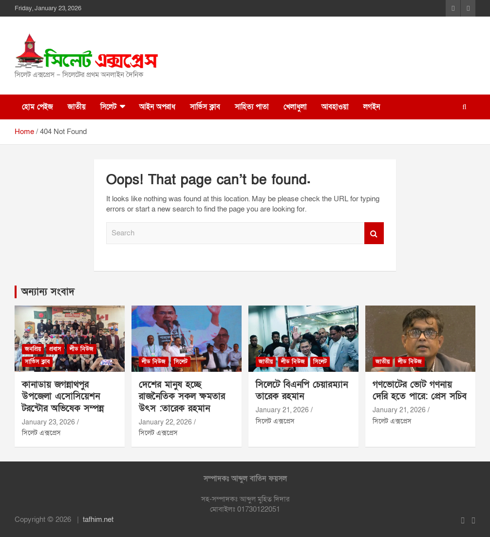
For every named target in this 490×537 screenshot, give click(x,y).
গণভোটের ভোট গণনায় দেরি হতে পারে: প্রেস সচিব (420, 391)
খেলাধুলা (295, 107)
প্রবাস (55, 349)
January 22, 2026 (165, 422)
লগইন (371, 107)
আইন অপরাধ (157, 107)
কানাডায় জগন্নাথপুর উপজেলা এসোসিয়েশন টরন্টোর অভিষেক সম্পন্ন (63, 397)
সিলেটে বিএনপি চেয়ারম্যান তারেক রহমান (302, 391)
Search (374, 233)
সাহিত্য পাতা (252, 107)
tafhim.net (98, 519)
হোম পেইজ (37, 107)
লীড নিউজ (82, 349)
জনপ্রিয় (33, 349)
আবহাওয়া (335, 107)
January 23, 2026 (48, 422)
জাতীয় (77, 107)
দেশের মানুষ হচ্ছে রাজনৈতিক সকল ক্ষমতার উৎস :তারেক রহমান (182, 397)
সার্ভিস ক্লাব (205, 107)
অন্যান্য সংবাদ (48, 292)
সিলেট (108, 107)
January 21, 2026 (282, 410)
